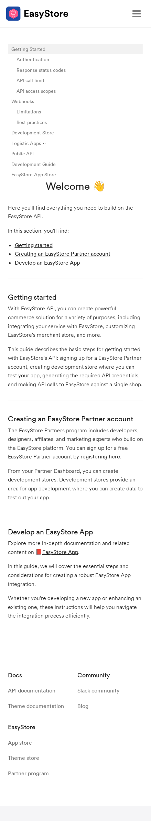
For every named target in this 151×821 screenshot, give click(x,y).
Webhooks (22, 101)
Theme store (23, 757)
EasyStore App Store (33, 174)
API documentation (31, 690)
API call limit (30, 80)
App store (20, 742)
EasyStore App (60, 551)
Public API (22, 153)
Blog (82, 705)
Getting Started (28, 49)
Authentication (33, 59)
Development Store (32, 132)
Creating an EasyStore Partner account (62, 253)
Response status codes (41, 70)
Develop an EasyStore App (47, 262)
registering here (100, 456)
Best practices (32, 122)
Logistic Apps (28, 143)
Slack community (98, 690)
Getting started (34, 245)
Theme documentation (36, 705)
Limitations (29, 111)
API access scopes (36, 91)
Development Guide (33, 164)
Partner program (28, 773)
